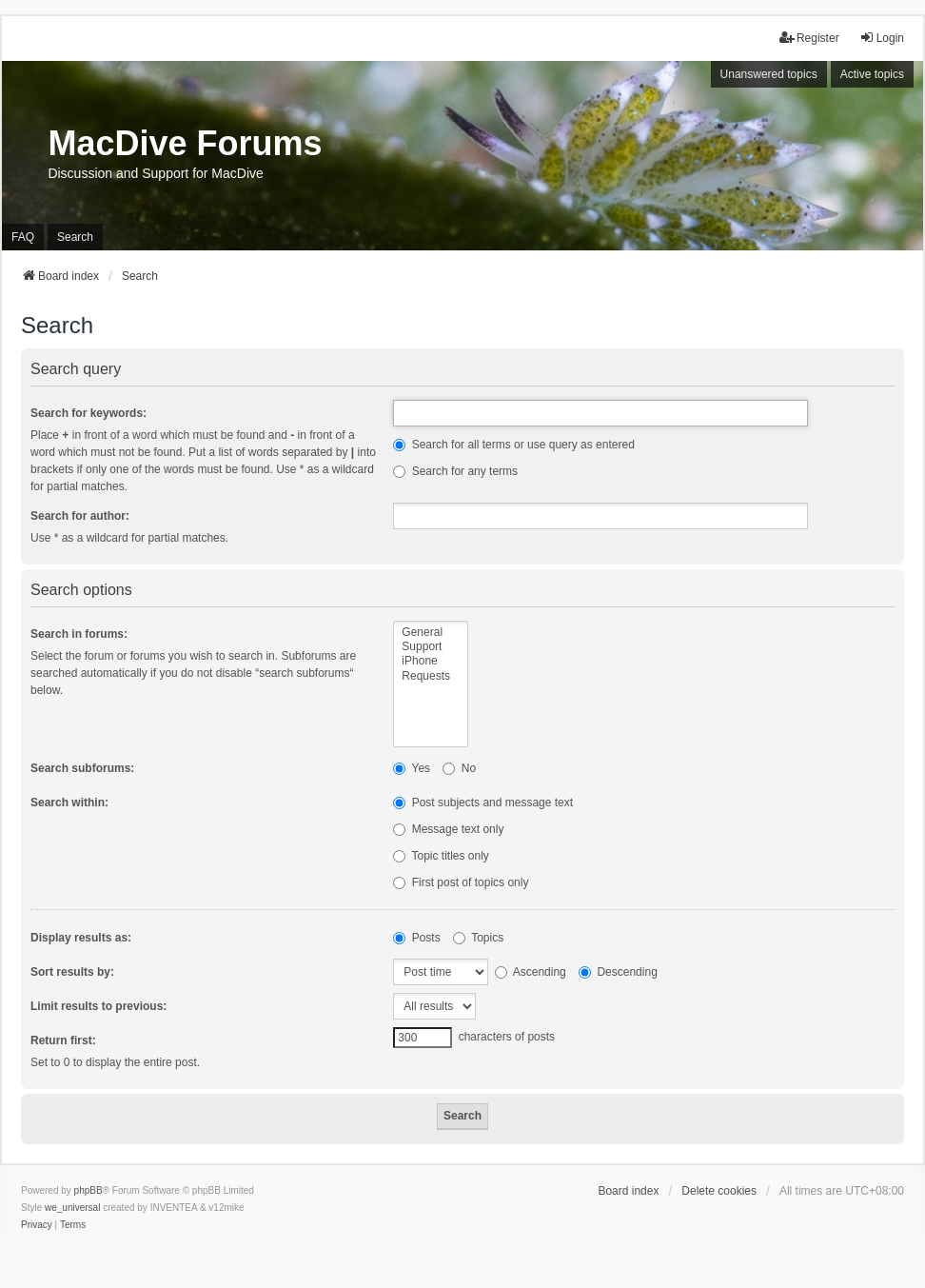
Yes (411, 768)
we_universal (72, 1207)
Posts (416, 937)
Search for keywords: (88, 413)
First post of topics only (460, 882)
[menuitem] (36, 1225)
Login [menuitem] (881, 37)
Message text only (448, 829)
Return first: (63, 1040)
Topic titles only (441, 855)
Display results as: (80, 937)
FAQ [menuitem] (22, 237)
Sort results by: (72, 972)
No (459, 768)
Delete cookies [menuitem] (719, 1191)
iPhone (431, 661)
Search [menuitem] (75, 237)
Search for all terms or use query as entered (513, 444)
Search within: (69, 802)
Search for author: (79, 516)
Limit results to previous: (98, 1006)
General (431, 632)
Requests (431, 676)
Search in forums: (79, 634)
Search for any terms (455, 471)
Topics (478, 937)
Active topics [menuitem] (872, 74)
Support (431, 647)
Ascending (530, 972)
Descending (618, 972)
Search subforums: (82, 768)
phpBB (88, 1190)
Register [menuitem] (809, 37)
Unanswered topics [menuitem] (768, 74)
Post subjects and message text (483, 802)
